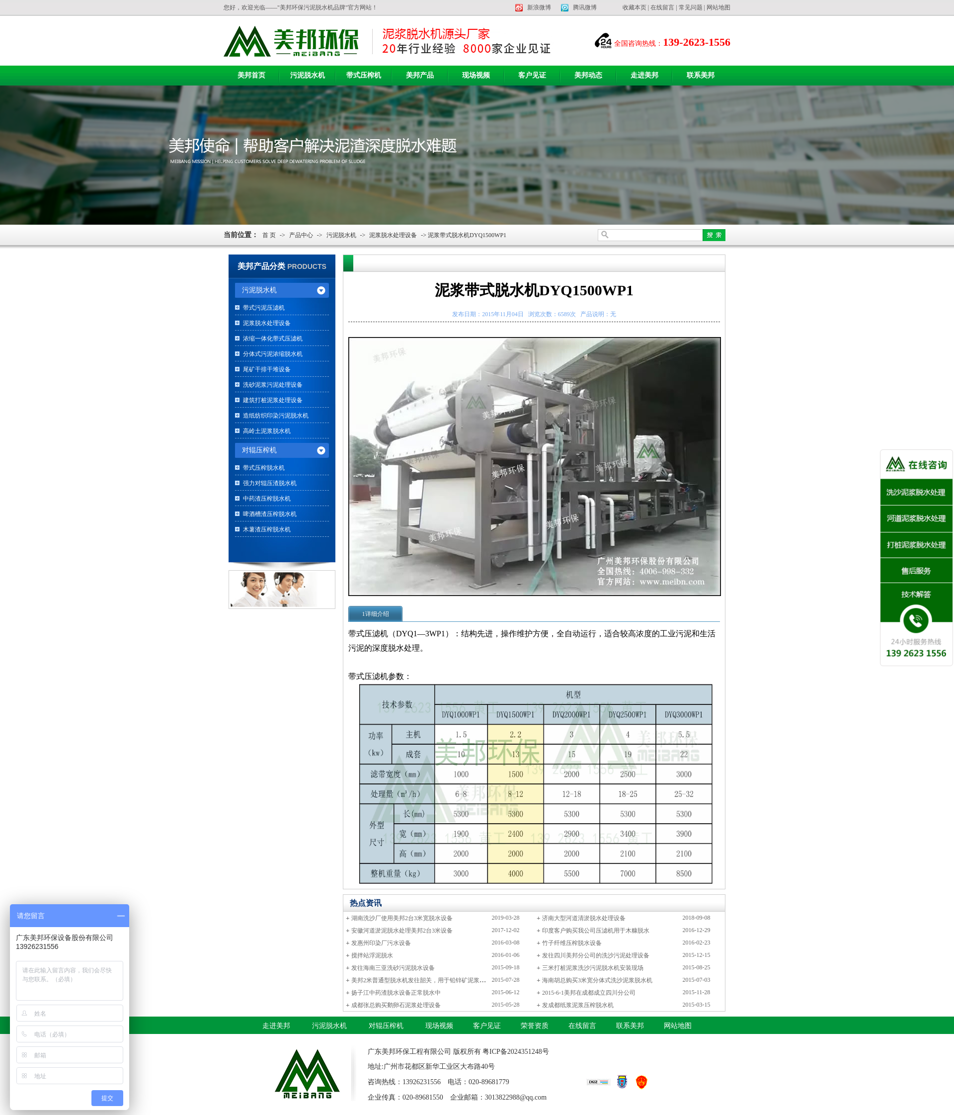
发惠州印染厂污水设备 (381, 943)
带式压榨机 (363, 75)
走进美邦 (644, 75)
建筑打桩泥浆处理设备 (273, 400)
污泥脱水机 (307, 75)
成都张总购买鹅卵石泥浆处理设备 (396, 1005)
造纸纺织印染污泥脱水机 (276, 415)
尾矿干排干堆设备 (267, 369)
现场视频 (476, 75)
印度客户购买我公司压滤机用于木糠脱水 (595, 930)
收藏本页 (634, 7)
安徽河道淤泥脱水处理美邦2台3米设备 (402, 930)
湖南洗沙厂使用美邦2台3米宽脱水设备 (402, 918)
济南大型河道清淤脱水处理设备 (584, 918)
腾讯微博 (585, 7)
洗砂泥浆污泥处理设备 (273, 384)
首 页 (269, 235)
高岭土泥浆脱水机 (267, 431)
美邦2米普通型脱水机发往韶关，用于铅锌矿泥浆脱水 (421, 980)
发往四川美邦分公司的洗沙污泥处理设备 (595, 955)
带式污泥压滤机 (264, 307)
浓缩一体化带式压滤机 (273, 338)
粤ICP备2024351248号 (515, 1051)
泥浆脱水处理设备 (393, 235)
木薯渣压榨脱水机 (267, 529)
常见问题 (691, 7)
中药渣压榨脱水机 (267, 498)
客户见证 (532, 75)
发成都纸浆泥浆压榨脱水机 (578, 1005)
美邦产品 (420, 75)
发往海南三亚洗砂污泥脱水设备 (393, 967)
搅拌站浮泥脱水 (372, 955)
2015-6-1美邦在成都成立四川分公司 (589, 992)
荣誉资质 (535, 1025)
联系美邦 (701, 75)
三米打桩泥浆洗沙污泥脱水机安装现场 (592, 967)
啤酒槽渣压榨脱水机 (270, 514)
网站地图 (718, 7)
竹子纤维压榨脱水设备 (572, 943)
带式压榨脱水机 (264, 467)
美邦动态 (588, 75)
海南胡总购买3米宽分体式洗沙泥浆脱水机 (597, 980)
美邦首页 (251, 75)
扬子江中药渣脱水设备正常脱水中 (396, 992)
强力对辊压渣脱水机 (270, 483)
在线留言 (662, 7)
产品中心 (301, 235)
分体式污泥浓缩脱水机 (273, 353)
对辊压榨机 (386, 1025)
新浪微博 (539, 7)
